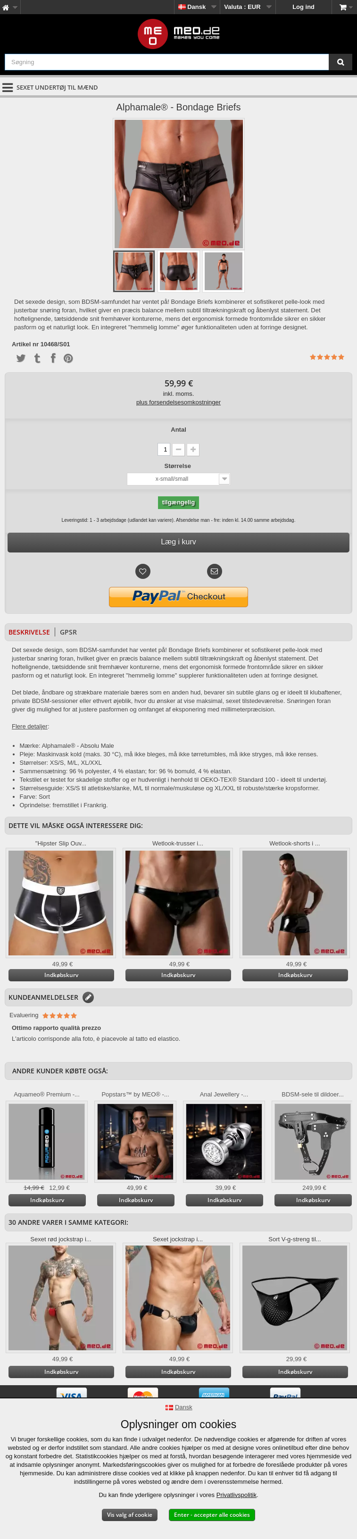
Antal (178, 429)
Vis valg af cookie (129, 1515)
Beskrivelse (29, 631)
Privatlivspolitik (236, 1494)
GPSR (68, 631)
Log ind (303, 6)
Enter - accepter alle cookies (212, 1515)
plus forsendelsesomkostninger (178, 402)
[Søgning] (340, 62)
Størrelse (179, 465)
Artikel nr (25, 344)
